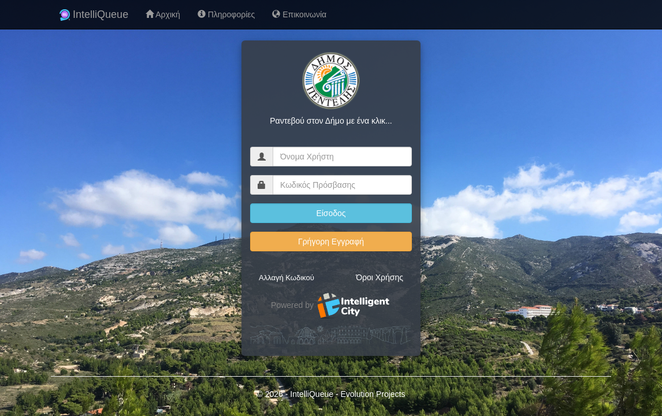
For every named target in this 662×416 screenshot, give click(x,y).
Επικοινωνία (299, 14)
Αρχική (163, 14)
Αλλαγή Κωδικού (286, 277)
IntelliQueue (93, 14)
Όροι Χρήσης (379, 277)
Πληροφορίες (226, 14)
